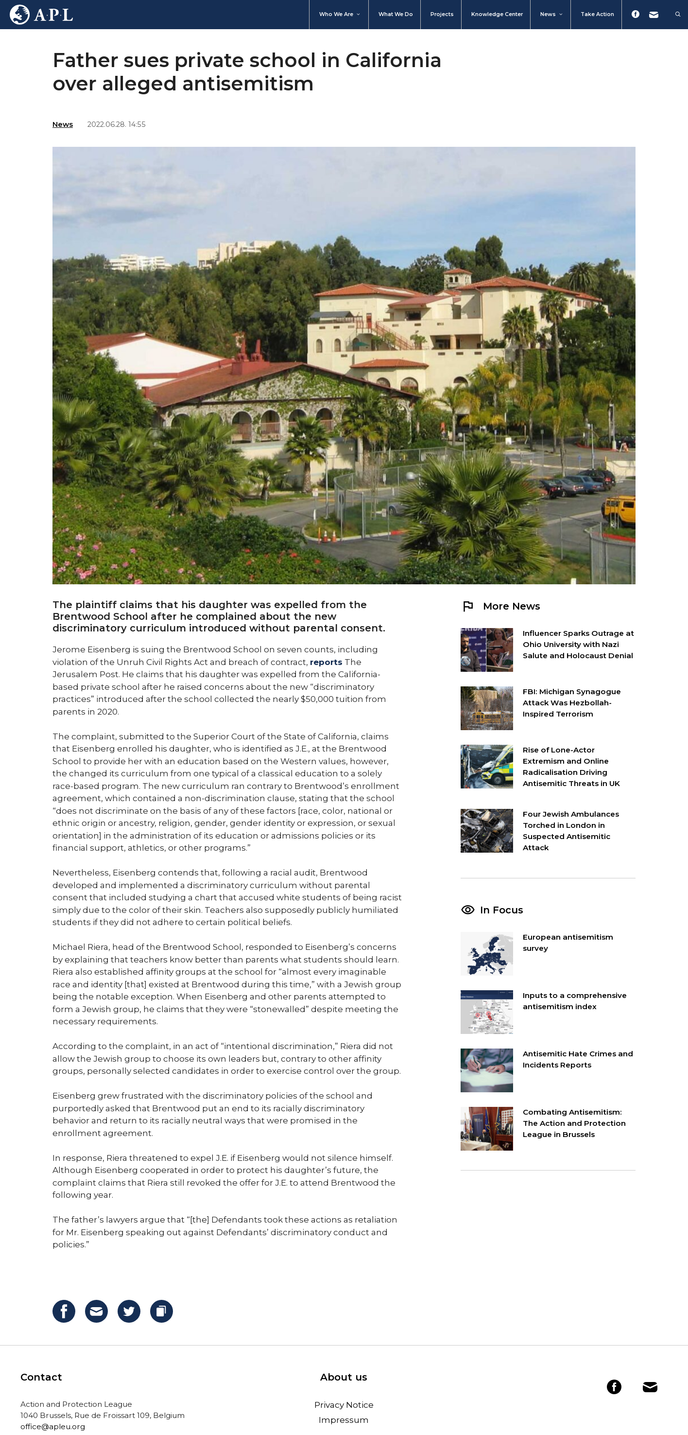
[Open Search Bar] (673, 14)
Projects (442, 14)
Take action (597, 14)
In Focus (501, 910)
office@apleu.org (52, 1426)
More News (500, 606)
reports (326, 662)
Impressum (344, 1420)
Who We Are (340, 14)
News (552, 14)
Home (36, 14)
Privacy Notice (344, 1405)
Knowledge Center (497, 14)
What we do (395, 14)
